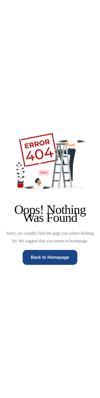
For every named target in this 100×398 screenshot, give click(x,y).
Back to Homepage (50, 257)
